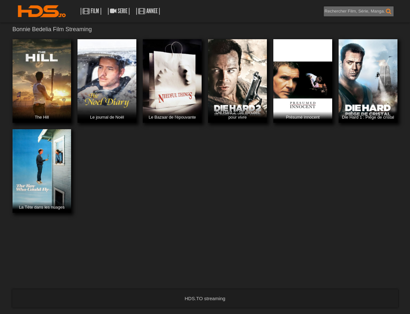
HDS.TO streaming (205, 298)
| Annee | (148, 11)
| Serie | (119, 11)
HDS (42, 11)
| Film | (90, 11)
